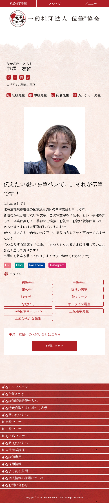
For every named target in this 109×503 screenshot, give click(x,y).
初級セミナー (15, 422)
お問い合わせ (54, 345)
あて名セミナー (16, 436)
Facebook (36, 265)
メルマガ (54, 3)
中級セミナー (15, 429)
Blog (19, 265)
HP (7, 265)
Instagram (57, 265)
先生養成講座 (15, 450)
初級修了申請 (18, 3)
